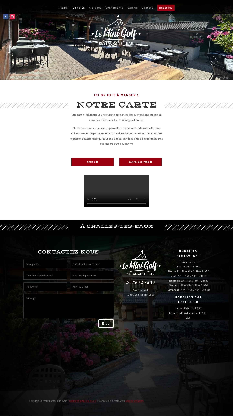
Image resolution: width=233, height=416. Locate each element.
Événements (114, 9)
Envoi (106, 323)
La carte (79, 9)
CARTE (91, 162)
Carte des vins (139, 162)
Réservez (166, 8)
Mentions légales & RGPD (82, 400)
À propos (95, 9)
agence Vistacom (134, 400)
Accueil (64, 9)
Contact (147, 9)
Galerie (132, 9)
